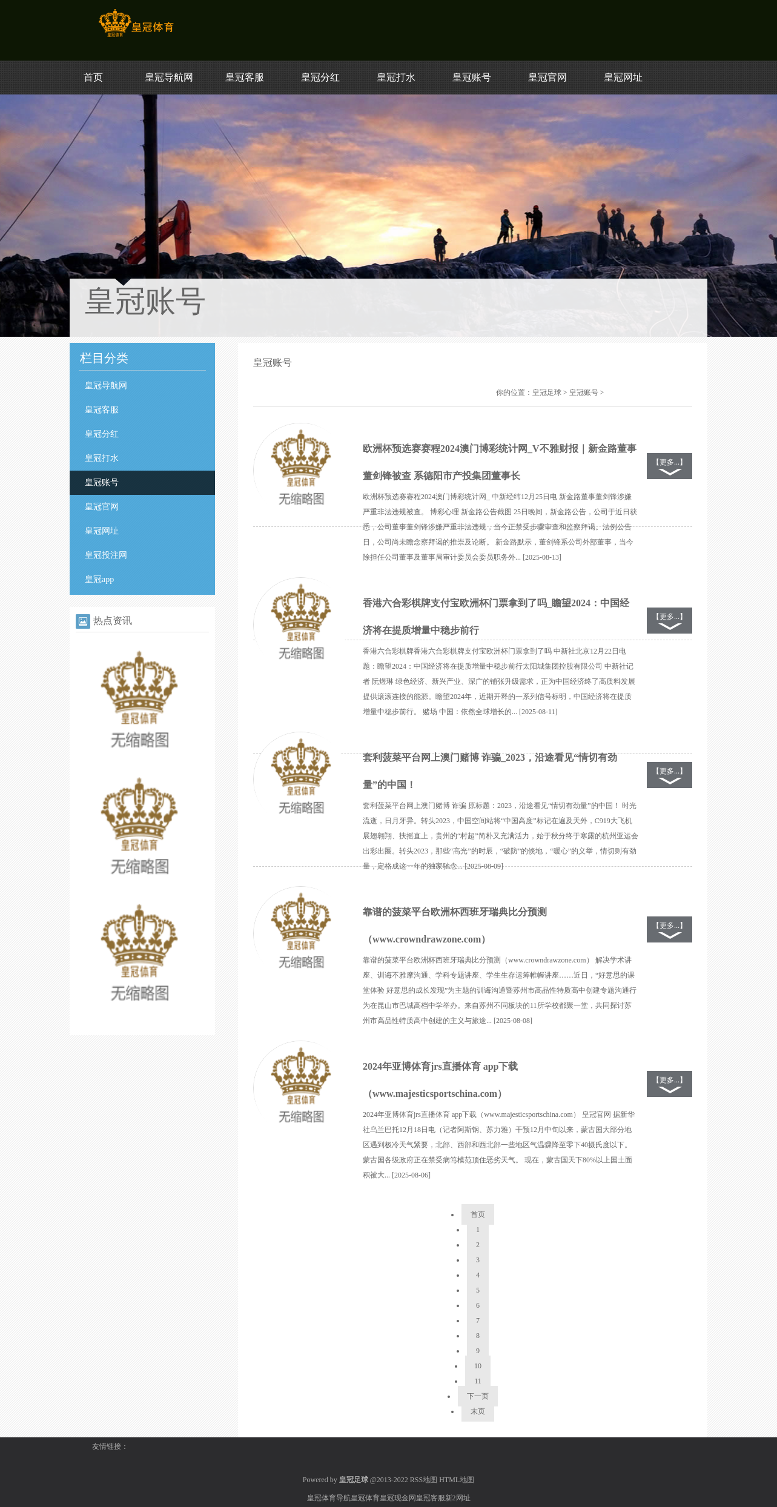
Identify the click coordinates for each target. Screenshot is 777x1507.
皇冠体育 (365, 1498)
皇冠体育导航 (329, 1498)
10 (477, 1366)
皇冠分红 (320, 77)
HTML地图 (456, 1480)
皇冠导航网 (169, 77)
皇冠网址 (623, 77)
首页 (93, 77)
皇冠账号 (471, 77)
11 (477, 1381)
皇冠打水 (396, 77)
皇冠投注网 (106, 555)
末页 (478, 1411)
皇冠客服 (244, 77)
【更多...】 (669, 462)
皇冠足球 (546, 392)
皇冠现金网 (398, 1498)
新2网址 (458, 1498)
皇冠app (99, 579)
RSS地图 (423, 1480)
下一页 (478, 1396)
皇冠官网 (547, 77)
